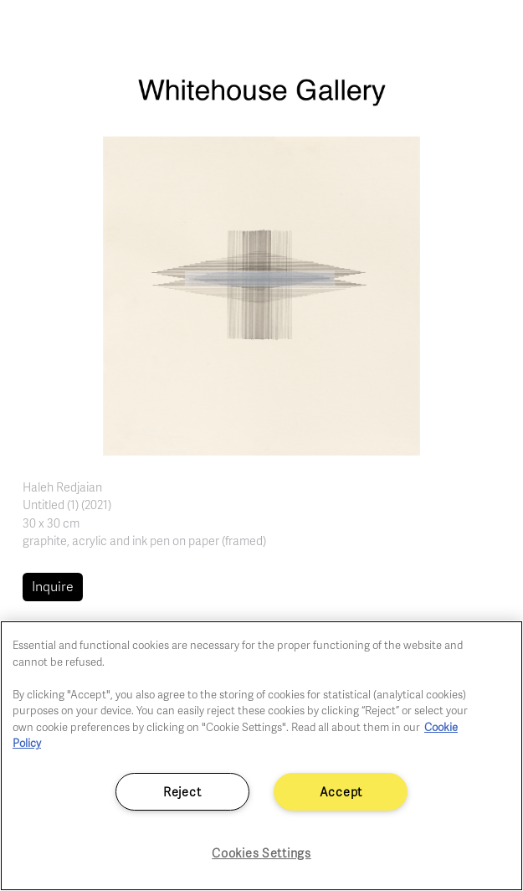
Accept (341, 791)
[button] (261, 295)
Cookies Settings (261, 852)
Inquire (53, 586)
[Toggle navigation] (492, 32)
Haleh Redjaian (62, 486)
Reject (182, 791)
